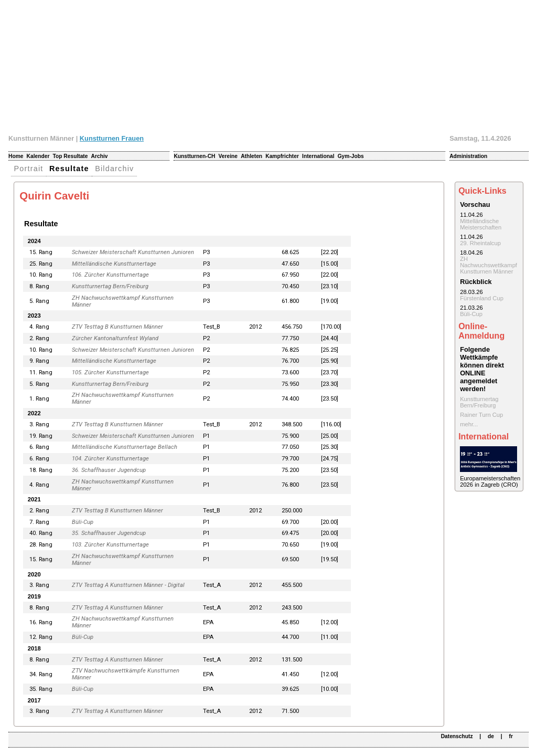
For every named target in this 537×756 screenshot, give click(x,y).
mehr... (469, 424)
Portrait (29, 168)
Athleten (251, 156)
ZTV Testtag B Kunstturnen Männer (117, 326)
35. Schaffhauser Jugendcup (109, 533)
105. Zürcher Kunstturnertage (110, 372)
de (491, 736)
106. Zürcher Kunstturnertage (110, 274)
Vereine (228, 156)
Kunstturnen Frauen (112, 138)
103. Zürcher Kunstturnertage (110, 544)
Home (15, 156)
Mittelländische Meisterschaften (480, 224)
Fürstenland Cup (481, 298)
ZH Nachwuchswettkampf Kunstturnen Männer (488, 265)
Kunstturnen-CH (194, 156)
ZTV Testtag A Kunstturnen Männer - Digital (128, 585)
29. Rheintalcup (480, 243)
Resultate (69, 168)
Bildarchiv (114, 168)
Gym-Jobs (351, 156)
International (318, 156)
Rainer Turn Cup (481, 415)
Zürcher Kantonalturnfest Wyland (115, 338)
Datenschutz (457, 736)
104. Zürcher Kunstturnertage (110, 458)
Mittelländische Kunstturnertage (114, 263)
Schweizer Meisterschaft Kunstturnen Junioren (133, 252)
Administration (468, 156)
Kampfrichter (282, 156)
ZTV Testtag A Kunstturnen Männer (117, 607)
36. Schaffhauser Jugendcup (109, 470)
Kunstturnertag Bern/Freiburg (110, 286)
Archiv (99, 156)
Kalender (38, 156)
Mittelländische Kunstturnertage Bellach (124, 447)
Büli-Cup (82, 522)
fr (511, 736)
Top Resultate (70, 156)
